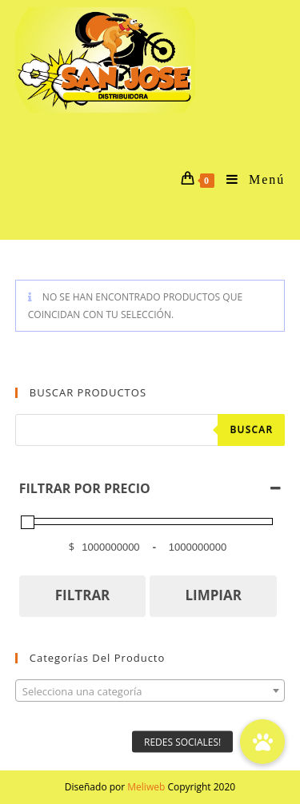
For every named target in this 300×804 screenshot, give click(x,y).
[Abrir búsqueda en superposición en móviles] (150, 430)
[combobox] (150, 690)
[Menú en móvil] (249, 180)
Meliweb (146, 787)
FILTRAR (82, 595)
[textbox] (150, 691)
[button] (262, 741)
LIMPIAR (213, 595)
